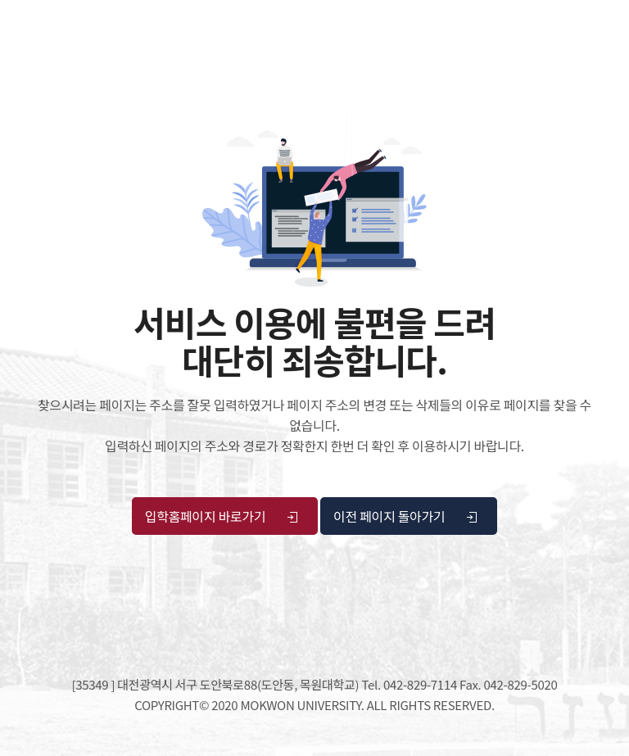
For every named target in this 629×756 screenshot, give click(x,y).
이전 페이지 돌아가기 (406, 516)
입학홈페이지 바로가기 (222, 516)
